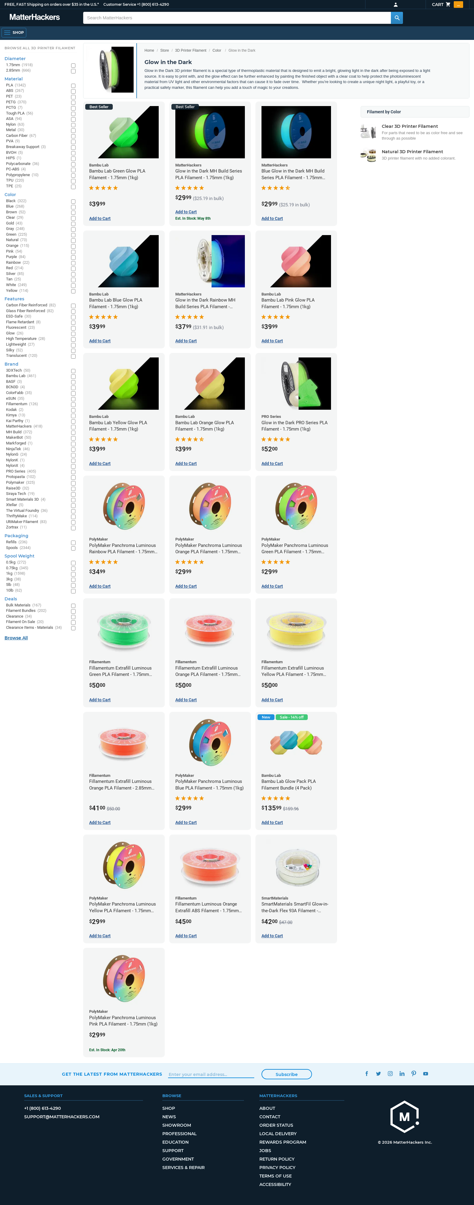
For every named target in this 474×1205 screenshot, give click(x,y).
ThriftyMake (22, 516)
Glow (15, 333)
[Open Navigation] (14, 32)
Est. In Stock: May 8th (193, 218)
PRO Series (21, 471)
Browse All (16, 638)
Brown (16, 212)
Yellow (17, 291)
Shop (168, 1108)
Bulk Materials (23, 605)
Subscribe (287, 1074)
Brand (11, 364)
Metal (15, 130)
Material (14, 79)
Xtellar (15, 505)
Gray (15, 229)
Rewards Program (282, 1142)
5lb (13, 585)
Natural (16, 240)
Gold (14, 223)
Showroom (176, 1125)
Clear (15, 218)
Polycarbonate (22, 164)
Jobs (265, 1150)
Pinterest (413, 1073)
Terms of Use (275, 1176)
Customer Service (119, 4)
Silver (15, 274)
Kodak (15, 410)
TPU (15, 180)
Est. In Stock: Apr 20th (107, 1050)
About (267, 1108)
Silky (14, 350)
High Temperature (25, 339)
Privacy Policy (277, 1167)
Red (15, 268)
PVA (13, 141)
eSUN (15, 399)
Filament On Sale (25, 622)
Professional (179, 1133)
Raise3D (17, 488)
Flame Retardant (23, 322)
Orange (17, 246)
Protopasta (21, 477)
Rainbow (18, 263)
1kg (15, 574)
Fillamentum (22, 404)
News (169, 1116)
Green (16, 234)
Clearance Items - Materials (34, 628)
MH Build (19, 432)
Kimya (15, 415)
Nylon (15, 125)
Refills (17, 542)
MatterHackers (24, 426)
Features (14, 299)
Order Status (276, 1125)
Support (172, 1150)
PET (14, 96)
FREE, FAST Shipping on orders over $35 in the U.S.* (52, 4)
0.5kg (16, 562)
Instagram (390, 1073)
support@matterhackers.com (61, 1116)
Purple (16, 257)
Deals (11, 599)
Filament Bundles (26, 611)
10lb (14, 590)
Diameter (15, 58)
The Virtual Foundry (27, 511)
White (16, 285)
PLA (16, 85)
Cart (447, 4)
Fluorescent (20, 328)
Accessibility (275, 1184)
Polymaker (20, 483)
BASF (14, 382)
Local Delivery (278, 1133)
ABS (15, 91)
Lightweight (20, 344)
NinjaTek (18, 449)
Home (149, 50)
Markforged (19, 443)
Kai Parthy (18, 421)
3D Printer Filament (190, 50)
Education (175, 1142)
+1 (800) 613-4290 (153, 4)
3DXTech (18, 370)
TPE (14, 186)
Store (164, 50)
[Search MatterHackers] (397, 18)
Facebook (366, 1073)
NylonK (15, 460)
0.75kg (17, 568)
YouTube (425, 1073)
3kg (13, 579)
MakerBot (18, 438)
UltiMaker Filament (26, 522)
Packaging (16, 535)
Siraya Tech (20, 494)
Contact (269, 1116)
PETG (16, 102)
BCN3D (15, 387)
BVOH (14, 153)
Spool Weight (19, 556)
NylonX (15, 466)
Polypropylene (22, 175)
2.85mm (18, 70)
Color (217, 50)
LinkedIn (402, 1073)
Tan (13, 279)
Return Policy (276, 1159)
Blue (15, 206)
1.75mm (19, 65)
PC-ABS (16, 169)
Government (178, 1159)
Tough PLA (19, 113)
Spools (18, 548)
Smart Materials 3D (26, 499)
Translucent (21, 356)
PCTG (14, 108)
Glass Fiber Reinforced (30, 311)
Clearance (19, 616)
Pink (14, 251)
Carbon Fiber (21, 136)
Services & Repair (183, 1167)
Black (16, 201)
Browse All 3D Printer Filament (40, 48)
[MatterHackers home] (404, 1117)
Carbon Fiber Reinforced (31, 305)
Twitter (378, 1073)
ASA (14, 119)
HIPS (13, 158)
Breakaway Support (26, 147)
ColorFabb (19, 393)
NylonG (16, 454)
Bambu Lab (21, 376)
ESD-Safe (18, 316)
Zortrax (16, 527)
